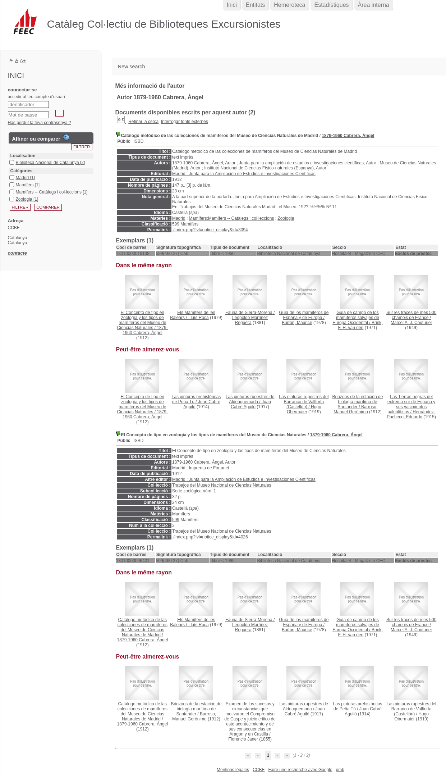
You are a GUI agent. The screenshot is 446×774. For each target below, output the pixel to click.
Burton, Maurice (297, 322)
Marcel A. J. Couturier (411, 322)
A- (12, 60)
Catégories (21, 170)
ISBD (139, 141)
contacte (17, 253)
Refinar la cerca (143, 121)
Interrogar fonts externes (184, 121)
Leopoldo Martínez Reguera (250, 320)
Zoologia (285, 218)
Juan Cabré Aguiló (251, 404)
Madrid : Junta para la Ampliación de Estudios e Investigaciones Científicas (244, 173)
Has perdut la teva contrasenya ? (39, 122)
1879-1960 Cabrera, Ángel (348, 135)
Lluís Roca (198, 317)
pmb (340, 769)
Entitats (255, 5)
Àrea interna (373, 5)
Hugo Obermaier (304, 409)
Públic (124, 141)
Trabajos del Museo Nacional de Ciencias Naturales (221, 485)
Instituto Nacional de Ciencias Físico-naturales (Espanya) (259, 167)
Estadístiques (331, 5)
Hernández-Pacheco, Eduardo (411, 414)
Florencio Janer (243, 739)
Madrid (178, 218)
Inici (232, 5)
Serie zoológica (187, 490)
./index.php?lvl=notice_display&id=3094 (210, 229)
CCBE (259, 769)
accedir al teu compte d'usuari (36, 96)
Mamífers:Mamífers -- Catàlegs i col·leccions (231, 218)
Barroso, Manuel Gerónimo (355, 409)
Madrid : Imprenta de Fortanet (200, 467)
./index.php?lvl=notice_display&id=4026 (210, 536)
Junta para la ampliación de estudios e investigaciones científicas (301, 162)
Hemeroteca (289, 5)
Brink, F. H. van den (360, 325)
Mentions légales (233, 769)
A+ (23, 60)
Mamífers (181, 513)
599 (175, 224)
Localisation (23, 155)
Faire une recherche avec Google (300, 769)
